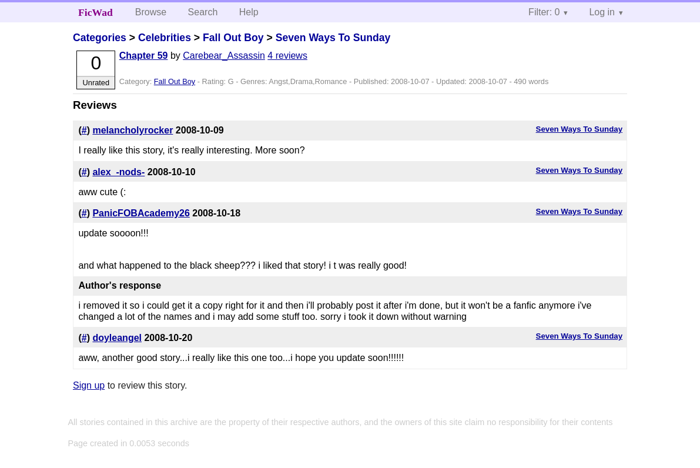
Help (249, 12)
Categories (99, 38)
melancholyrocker (132, 130)
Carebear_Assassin (224, 56)
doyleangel (117, 338)
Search (203, 12)
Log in (602, 12)
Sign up (89, 385)
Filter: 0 (544, 12)
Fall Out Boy (233, 38)
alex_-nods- (118, 172)
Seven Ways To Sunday (333, 38)
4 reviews (287, 56)
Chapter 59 (143, 56)
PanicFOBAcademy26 (140, 213)
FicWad (95, 12)
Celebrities (164, 38)
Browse (150, 12)
